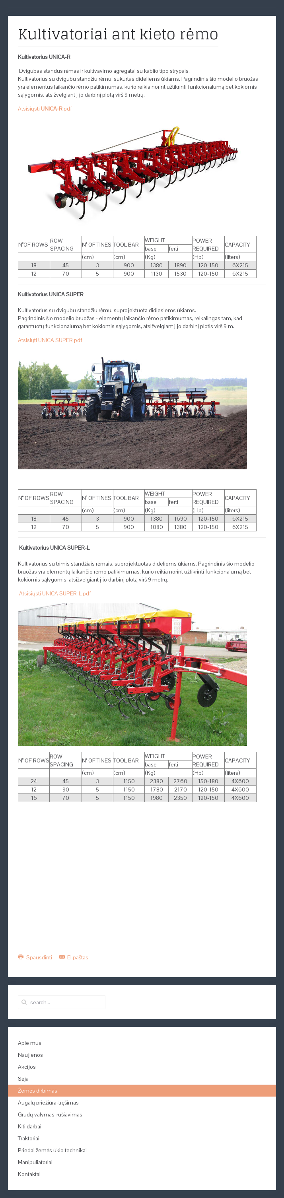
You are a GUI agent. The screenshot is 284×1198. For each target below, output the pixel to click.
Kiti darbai (29, 1126)
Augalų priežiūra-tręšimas (48, 1102)
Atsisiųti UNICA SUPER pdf (50, 340)
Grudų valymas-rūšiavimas (50, 1114)
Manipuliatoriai (35, 1162)
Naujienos (30, 1054)
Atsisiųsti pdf (45, 108)
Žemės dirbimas (37, 1090)
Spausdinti (35, 957)
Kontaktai (29, 1174)
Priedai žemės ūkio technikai (52, 1150)
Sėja (23, 1078)
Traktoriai (28, 1138)
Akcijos (27, 1066)
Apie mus (29, 1042)
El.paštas (74, 957)
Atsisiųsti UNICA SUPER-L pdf (55, 593)
